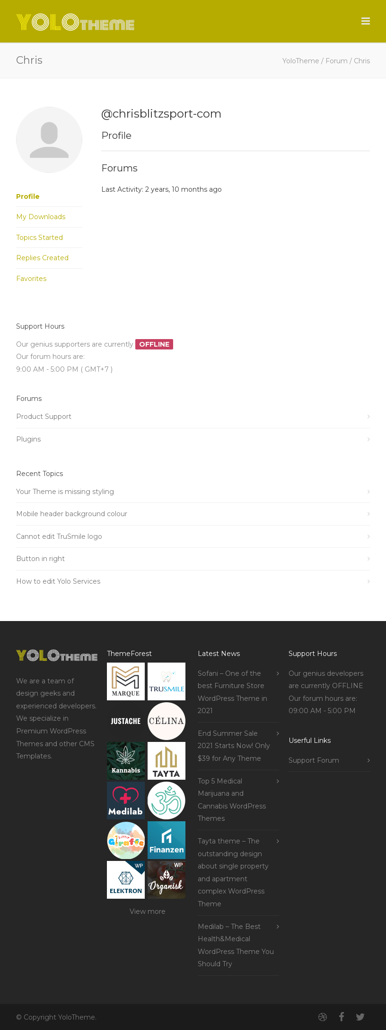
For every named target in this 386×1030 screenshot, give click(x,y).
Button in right (40, 558)
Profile (28, 196)
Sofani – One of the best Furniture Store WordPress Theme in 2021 (232, 692)
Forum (336, 61)
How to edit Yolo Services (58, 581)
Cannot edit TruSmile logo (59, 536)
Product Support (43, 416)
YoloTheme (300, 61)
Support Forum (314, 760)
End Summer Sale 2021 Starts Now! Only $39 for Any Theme (234, 746)
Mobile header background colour (71, 514)
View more (148, 911)
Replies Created (42, 258)
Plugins (28, 439)
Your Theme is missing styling (65, 491)
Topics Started (39, 237)
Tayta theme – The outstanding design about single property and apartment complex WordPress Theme (233, 872)
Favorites (31, 278)
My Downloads (40, 217)
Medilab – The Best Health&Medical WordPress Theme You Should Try (236, 945)
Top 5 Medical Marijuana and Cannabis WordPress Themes (232, 800)
